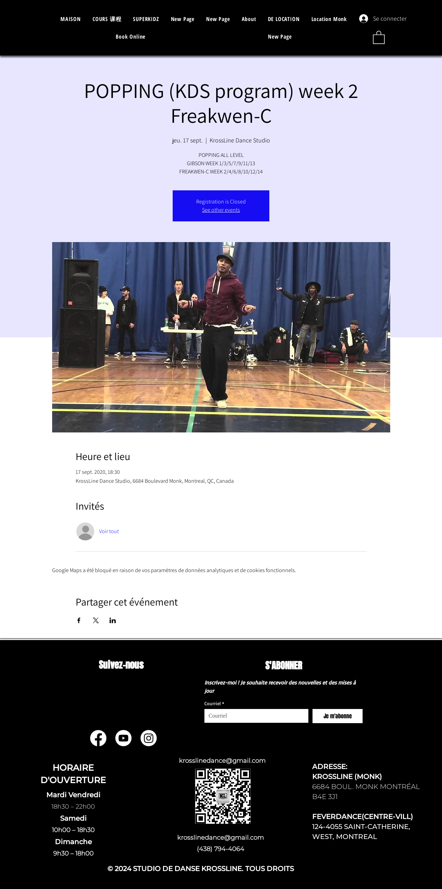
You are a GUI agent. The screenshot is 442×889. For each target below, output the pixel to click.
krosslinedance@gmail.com (222, 761)
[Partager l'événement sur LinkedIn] (112, 620)
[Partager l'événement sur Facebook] (79, 620)
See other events (221, 209)
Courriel (214, 703)
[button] (107, 19)
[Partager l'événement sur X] (96, 620)
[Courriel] (254, 716)
